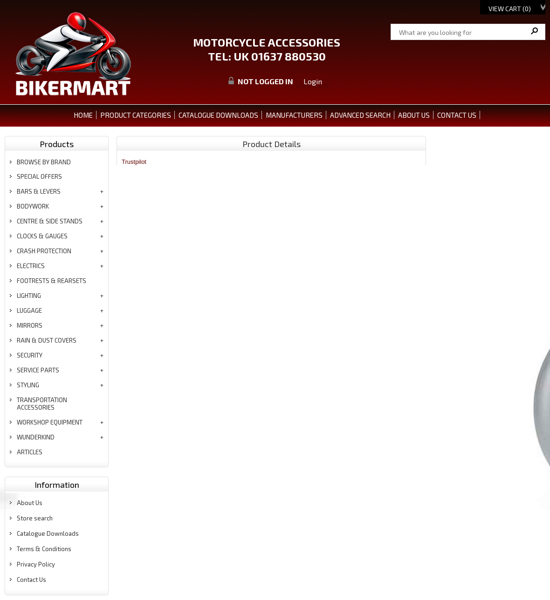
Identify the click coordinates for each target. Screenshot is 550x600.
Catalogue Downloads (48, 533)
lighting (29, 295)
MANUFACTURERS (294, 115)
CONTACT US (456, 115)
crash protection (44, 251)
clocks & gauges (42, 236)
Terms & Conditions (44, 549)
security (29, 355)
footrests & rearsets (51, 280)
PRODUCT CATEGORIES (135, 115)
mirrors (29, 325)
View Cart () (509, 9)
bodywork (33, 206)
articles (29, 452)
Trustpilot (134, 161)
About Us (29, 502)
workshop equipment (49, 422)
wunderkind (36, 437)
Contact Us (31, 579)
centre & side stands (49, 221)
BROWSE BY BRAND (44, 162)
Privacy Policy (36, 564)
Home (83, 115)
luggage (29, 310)
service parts (38, 370)
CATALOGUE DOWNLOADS (218, 115)
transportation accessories (42, 403)
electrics (31, 266)
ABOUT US (414, 115)
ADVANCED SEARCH (360, 115)
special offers (39, 176)
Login (312, 81)
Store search (35, 518)
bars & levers (39, 191)
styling (28, 385)
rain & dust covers (46, 340)
